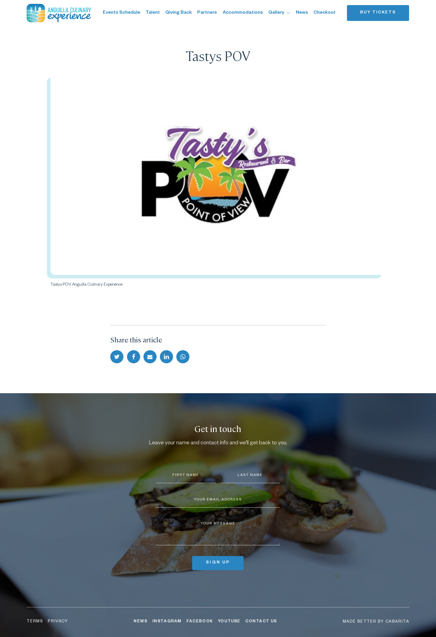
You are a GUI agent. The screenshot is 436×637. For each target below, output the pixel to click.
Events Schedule (121, 13)
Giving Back (178, 13)
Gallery (279, 13)
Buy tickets (378, 12)
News (302, 13)
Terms (35, 622)
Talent (153, 13)
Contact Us (261, 622)
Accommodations (243, 13)
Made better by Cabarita (376, 622)
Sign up (218, 563)
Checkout (324, 13)
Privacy (58, 622)
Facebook (199, 622)
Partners (207, 13)
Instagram (167, 622)
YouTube (229, 622)
